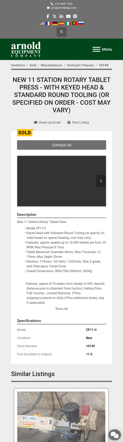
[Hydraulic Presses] (80, 65)
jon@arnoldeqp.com (63, 7)
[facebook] (48, 16)
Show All (61, 309)
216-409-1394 (63, 3)
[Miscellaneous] (51, 65)
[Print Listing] (78, 122)
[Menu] (96, 49)
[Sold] (33, 65)
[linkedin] (61, 16)
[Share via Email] (49, 122)
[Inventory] (18, 65)
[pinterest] (75, 16)
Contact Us (61, 145)
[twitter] (54, 16)
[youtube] (68, 16)
